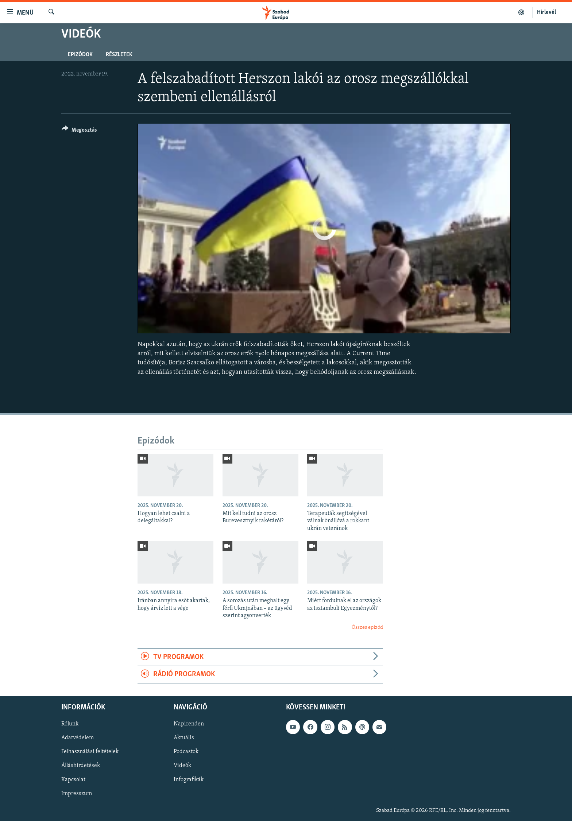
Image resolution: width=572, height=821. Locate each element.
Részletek (119, 55)
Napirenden (189, 724)
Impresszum (76, 793)
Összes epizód (367, 627)
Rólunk (69, 724)
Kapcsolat (73, 779)
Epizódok (80, 55)
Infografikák (189, 779)
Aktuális (184, 738)
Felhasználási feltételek (90, 752)
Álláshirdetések (80, 765)
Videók (182, 765)
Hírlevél (546, 12)
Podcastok (186, 752)
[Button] (79, 131)
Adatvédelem (77, 738)
